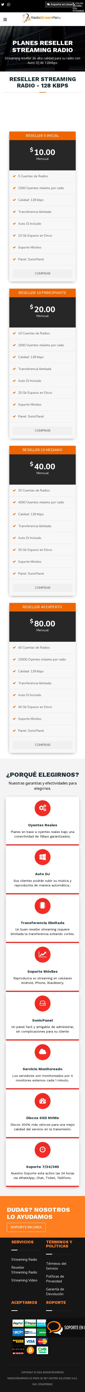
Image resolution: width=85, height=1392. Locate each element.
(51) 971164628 (78, 9)
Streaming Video (24, 1280)
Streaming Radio (24, 1259)
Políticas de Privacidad (55, 1279)
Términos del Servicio (56, 1266)
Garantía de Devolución (55, 1291)
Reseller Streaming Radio (24, 1270)
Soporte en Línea (62, 4)
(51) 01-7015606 (78, 4)
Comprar (42, 273)
